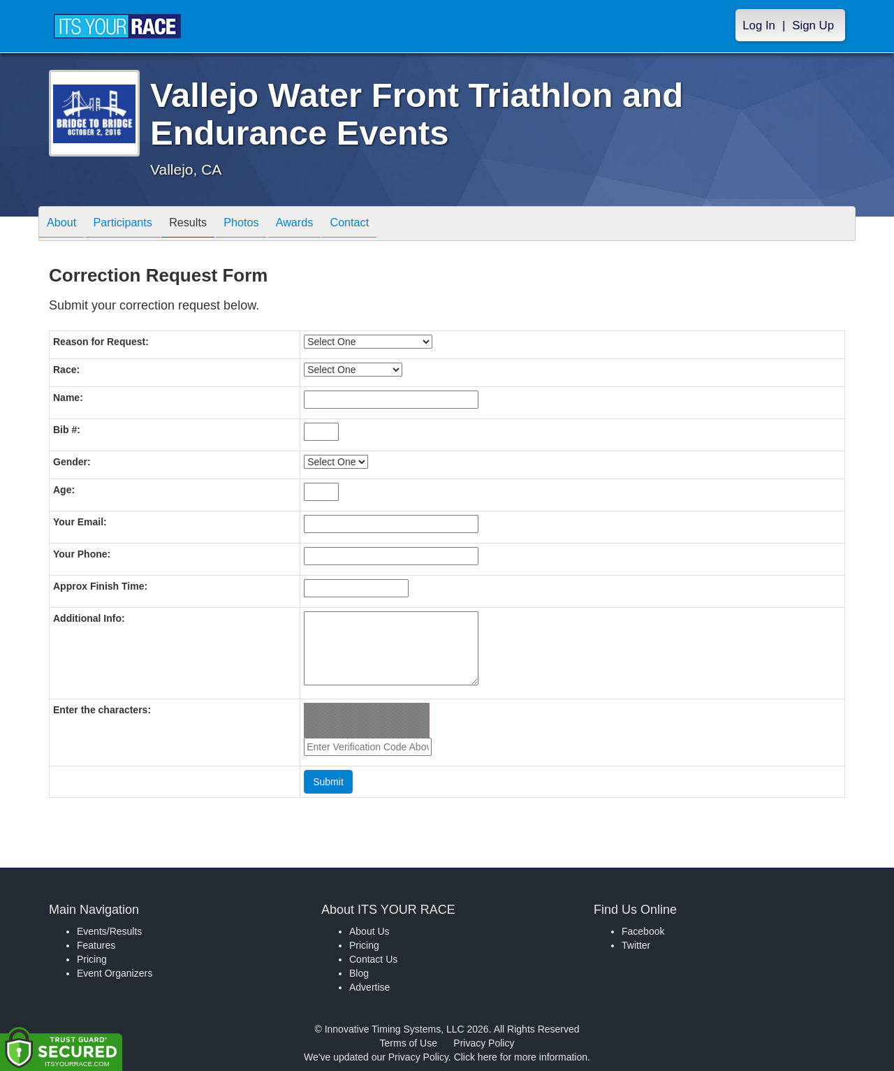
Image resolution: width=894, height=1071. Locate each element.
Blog (359, 973)
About (65, 224)
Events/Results (109, 931)
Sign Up (813, 25)
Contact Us (373, 959)
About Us (369, 931)
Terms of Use (408, 1043)
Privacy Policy (483, 1043)
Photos (266, 224)
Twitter (636, 945)
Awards (326, 224)
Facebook (643, 931)
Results (206, 224)
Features (96, 945)
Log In (758, 25)
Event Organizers (114, 973)
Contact (387, 224)
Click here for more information (520, 1057)
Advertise (369, 987)
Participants (133, 224)
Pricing (92, 959)
